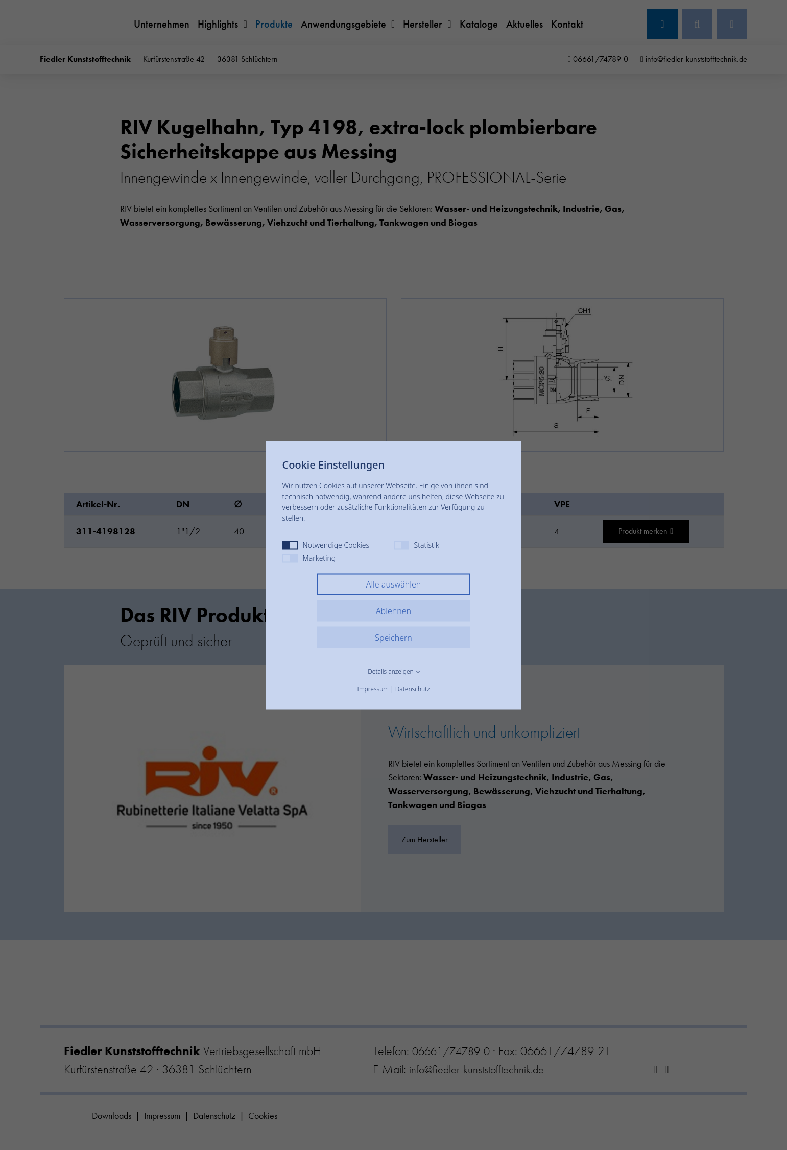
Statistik (416, 544)
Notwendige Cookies (326, 544)
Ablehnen (393, 610)
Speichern (393, 637)
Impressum (373, 688)
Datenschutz (412, 688)
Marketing (309, 557)
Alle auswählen (393, 584)
